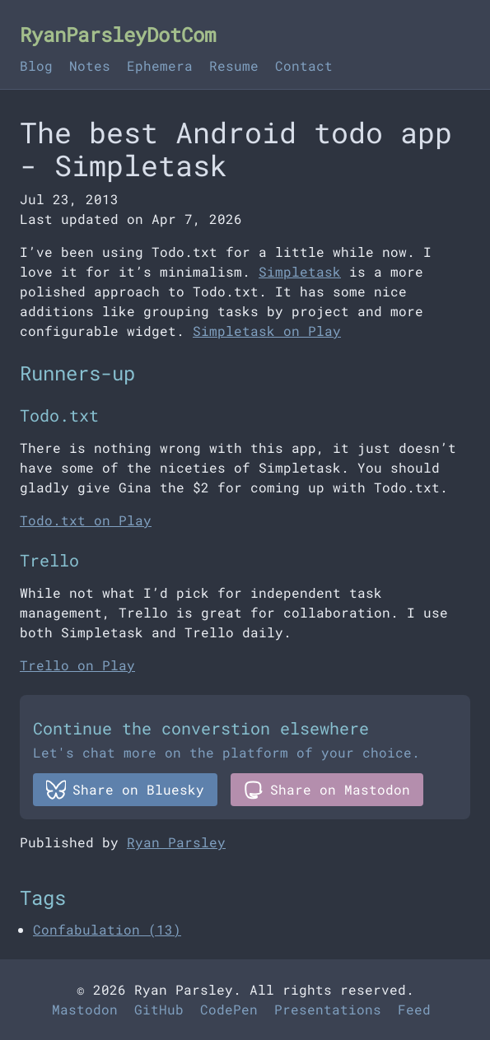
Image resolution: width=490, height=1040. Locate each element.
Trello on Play (77, 665)
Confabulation (107, 929)
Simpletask (300, 271)
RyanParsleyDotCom (118, 34)
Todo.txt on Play (86, 520)
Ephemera (160, 65)
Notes (89, 65)
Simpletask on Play (267, 330)
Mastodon (85, 1009)
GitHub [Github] (159, 1009)
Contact (304, 65)
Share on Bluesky (125, 790)
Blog (36, 65)
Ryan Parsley (176, 842)
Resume (234, 65)
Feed (414, 1009)
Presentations (327, 1009)
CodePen (229, 1009)
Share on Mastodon (327, 790)
